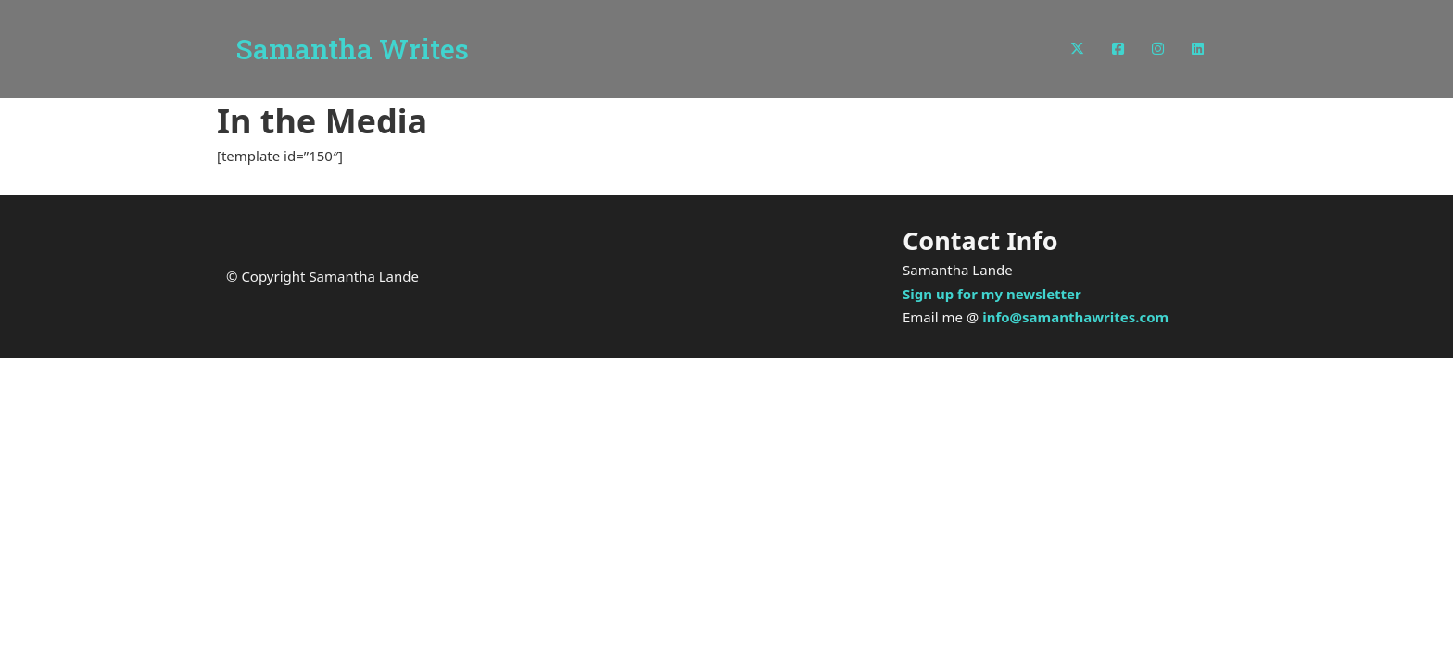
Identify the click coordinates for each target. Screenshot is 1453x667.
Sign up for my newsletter (992, 293)
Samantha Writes (352, 49)
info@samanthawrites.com (1075, 317)
